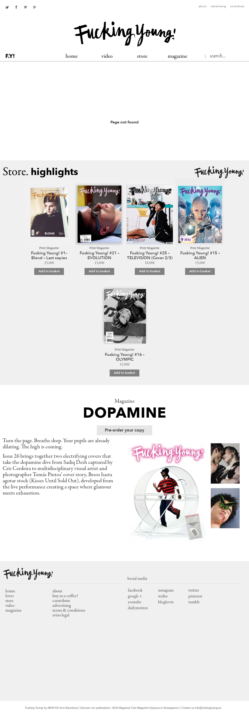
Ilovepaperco (171, 707)
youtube (134, 602)
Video (107, 56)
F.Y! (10, 56)
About (202, 6)
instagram (166, 590)
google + (135, 596)
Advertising (218, 6)
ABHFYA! (53, 707)
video (9, 606)
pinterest (34, 7)
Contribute (237, 6)
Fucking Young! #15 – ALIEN (200, 255)
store (9, 601)
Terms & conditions (68, 610)
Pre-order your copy (124, 430)
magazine (13, 610)
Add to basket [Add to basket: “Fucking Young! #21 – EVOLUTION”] (99, 271)
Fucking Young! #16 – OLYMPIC (124, 357)
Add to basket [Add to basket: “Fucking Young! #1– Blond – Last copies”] (49, 271)
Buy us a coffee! (65, 596)
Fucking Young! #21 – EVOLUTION (99, 255)
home (10, 591)
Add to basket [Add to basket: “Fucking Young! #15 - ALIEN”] (199, 271)
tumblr (194, 602)
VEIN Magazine (121, 707)
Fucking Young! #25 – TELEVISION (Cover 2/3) (150, 255)
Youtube (25, 7)
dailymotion (138, 608)
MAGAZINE (177, 56)
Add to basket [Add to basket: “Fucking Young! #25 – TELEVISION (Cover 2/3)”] (149, 271)
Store (142, 56)
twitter (7, 7)
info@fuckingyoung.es (208, 707)
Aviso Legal (60, 615)
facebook (16, 7)
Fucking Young (125, 34)
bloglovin (166, 602)
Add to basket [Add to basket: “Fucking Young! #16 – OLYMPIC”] (124, 373)
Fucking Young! (219, 172)
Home (72, 56)
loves (9, 596)
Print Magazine (49, 248)
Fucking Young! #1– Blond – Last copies (49, 255)
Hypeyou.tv (156, 707)
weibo (163, 596)
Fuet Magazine (140, 707)
